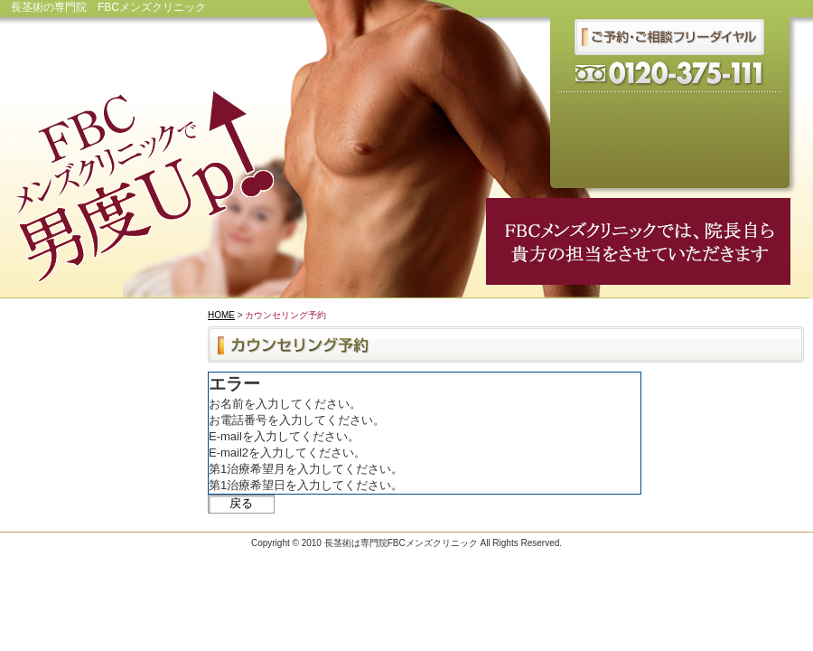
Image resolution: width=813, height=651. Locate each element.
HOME (221, 315)
